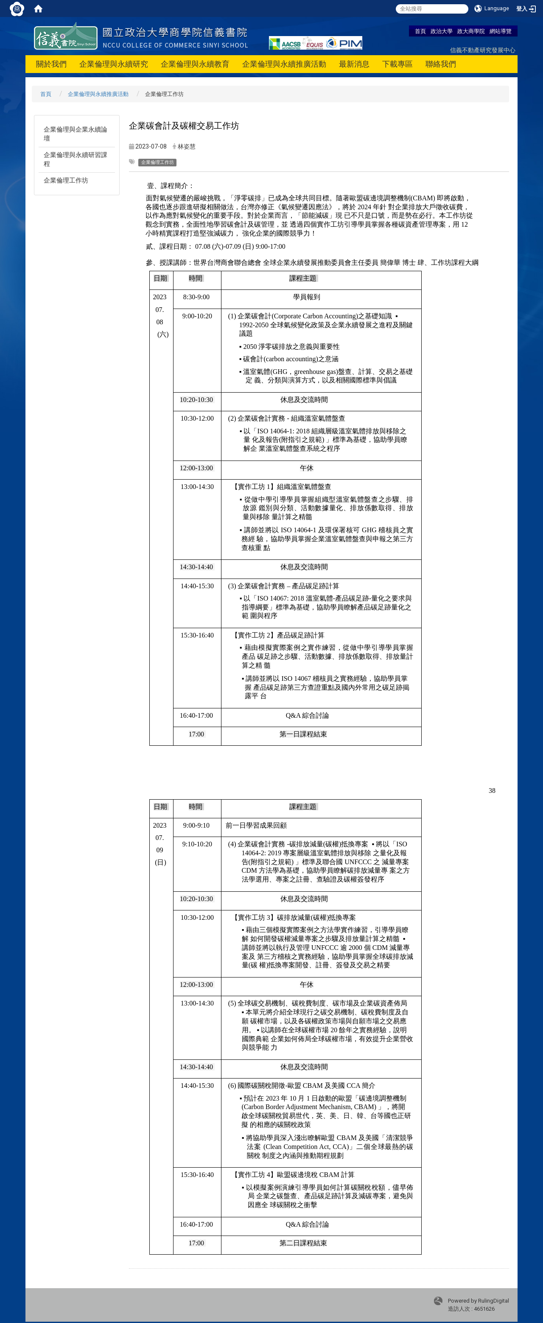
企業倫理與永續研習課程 (75, 159)
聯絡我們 (440, 63)
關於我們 (51, 63)
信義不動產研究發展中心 (482, 50)
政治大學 (442, 31)
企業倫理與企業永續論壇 (75, 134)
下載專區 (397, 63)
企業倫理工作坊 (66, 180)
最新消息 (354, 63)
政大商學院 (471, 31)
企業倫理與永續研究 (113, 63)
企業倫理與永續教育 (195, 63)
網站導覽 (501, 31)
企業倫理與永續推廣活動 (284, 63)
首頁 (420, 31)
